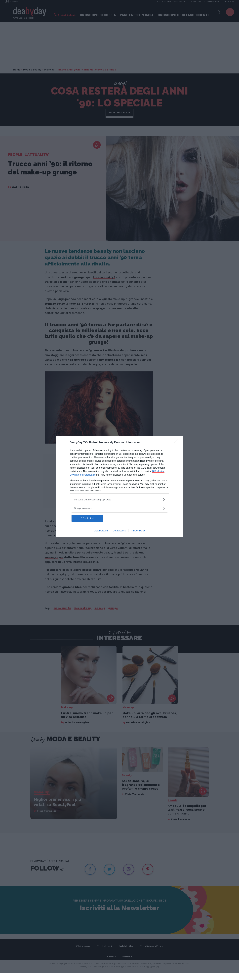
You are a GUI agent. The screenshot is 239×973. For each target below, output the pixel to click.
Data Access (119, 530)
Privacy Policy (138, 530)
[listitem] (119, 499)
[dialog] (119, 486)
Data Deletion (101, 530)
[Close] (177, 442)
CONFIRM (87, 518)
